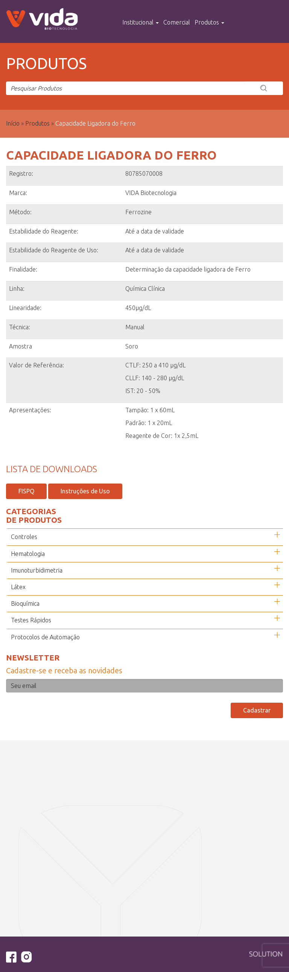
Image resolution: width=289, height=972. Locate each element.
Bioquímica (25, 603)
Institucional (140, 22)
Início (13, 123)
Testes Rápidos (31, 620)
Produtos (209, 22)
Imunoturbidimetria (36, 570)
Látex (18, 587)
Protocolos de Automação (45, 637)
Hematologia (28, 553)
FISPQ (26, 491)
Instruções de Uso (85, 491)
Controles (24, 536)
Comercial (176, 22)
